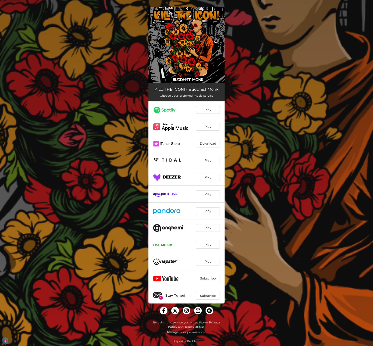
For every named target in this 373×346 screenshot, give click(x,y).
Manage (173, 332)
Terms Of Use (195, 327)
